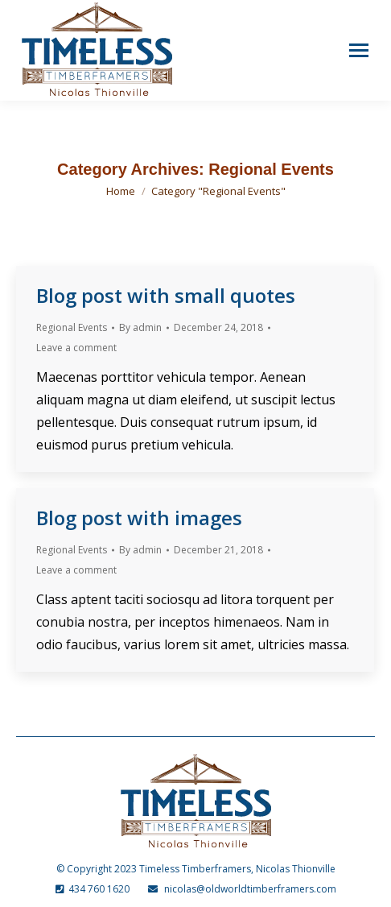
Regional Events (71, 327)
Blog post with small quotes (165, 295)
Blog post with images (139, 517)
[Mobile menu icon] (359, 50)
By (140, 327)
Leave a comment (76, 347)
